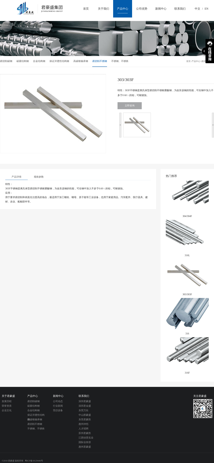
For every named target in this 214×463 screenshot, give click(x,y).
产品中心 (196, 61)
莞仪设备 (58, 410)
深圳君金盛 (85, 406)
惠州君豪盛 (85, 447)
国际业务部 (85, 442)
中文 (197, 8)
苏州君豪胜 (85, 433)
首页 (188, 61)
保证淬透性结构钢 (59, 61)
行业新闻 (58, 406)
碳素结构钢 (22, 61)
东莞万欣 (83, 410)
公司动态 (58, 401)
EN (206, 8)
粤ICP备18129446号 (34, 461)
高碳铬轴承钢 (80, 61)
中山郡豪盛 (85, 415)
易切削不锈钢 (99, 61)
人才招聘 (83, 428)
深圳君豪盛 (85, 401)
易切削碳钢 (6, 61)
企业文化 (7, 410)
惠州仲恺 (83, 424)
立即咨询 (130, 105)
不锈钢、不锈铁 (119, 61)
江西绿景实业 (86, 437)
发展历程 (7, 401)
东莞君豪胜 (85, 419)
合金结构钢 (39, 61)
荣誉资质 (7, 406)
